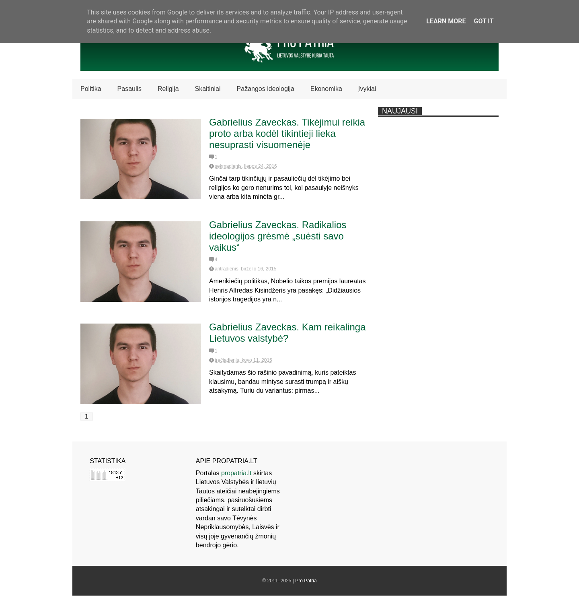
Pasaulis (129, 88)
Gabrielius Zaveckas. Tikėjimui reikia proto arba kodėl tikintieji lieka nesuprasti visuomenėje (287, 133)
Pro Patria (305, 581)
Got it (483, 21)
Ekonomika (326, 88)
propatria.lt (236, 473)
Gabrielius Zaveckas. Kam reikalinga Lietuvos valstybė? (287, 333)
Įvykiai (367, 88)
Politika (90, 88)
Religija (168, 88)
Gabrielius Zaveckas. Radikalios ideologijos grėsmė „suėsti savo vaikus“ (277, 236)
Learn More (446, 21)
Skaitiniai (208, 88)
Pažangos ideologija (265, 88)
